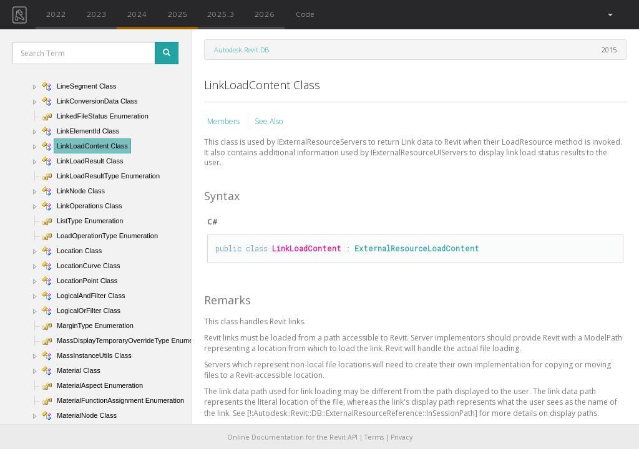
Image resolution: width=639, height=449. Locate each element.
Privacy (401, 437)
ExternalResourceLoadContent (416, 248)
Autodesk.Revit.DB (241, 49)
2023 (97, 14)
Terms (374, 437)
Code (305, 14)
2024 (137, 14)
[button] (609, 14)
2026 (265, 14)
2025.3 (221, 14)
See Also (269, 121)
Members (224, 121)
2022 (56, 14)
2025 (178, 14)
